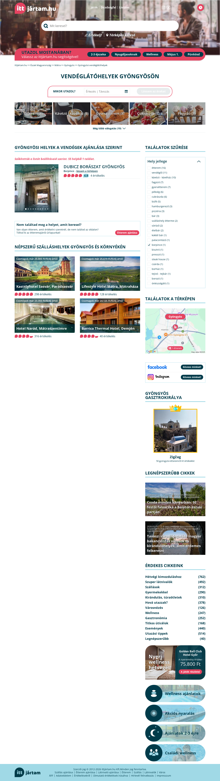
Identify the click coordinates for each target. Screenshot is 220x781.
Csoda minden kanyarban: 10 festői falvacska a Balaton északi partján (174, 507)
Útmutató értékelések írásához (110, 775)
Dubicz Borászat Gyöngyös (94, 166)
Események (154, 628)
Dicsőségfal (108, 7)
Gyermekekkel (156, 592)
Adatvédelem (63, 775)
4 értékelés (98, 175)
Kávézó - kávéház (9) (72, 113)
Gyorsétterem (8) (110, 113)
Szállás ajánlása (64, 772)
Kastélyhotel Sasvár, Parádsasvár (44, 286)
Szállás (138, 772)
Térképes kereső (122, 35)
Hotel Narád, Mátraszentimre (41, 328)
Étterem (126, 772)
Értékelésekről (82, 775)
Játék (94, 7)
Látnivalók (150, 772)
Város (162, 772)
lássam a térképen (87, 171)
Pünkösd (194, 54)
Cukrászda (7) (148, 113)
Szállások (152, 587)
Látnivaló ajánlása (108, 772)
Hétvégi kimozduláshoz (183, 494)
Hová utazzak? (174, 528)
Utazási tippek (174, 497)
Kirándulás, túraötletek (163, 597)
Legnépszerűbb (191, 497)
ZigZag (175, 457)
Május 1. (173, 54)
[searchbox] (110, 26)
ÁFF (51, 775)
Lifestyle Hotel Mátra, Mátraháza (110, 286)
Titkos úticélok (156, 623)
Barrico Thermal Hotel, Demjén (108, 328)
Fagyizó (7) (186, 113)
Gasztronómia (156, 618)
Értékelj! (95, 35)
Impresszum (164, 775)
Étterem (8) (33, 113)
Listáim (124, 7)
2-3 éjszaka (98, 54)
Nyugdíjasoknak (126, 54)
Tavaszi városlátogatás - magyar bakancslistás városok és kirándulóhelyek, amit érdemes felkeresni (174, 543)
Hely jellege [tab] (157, 161)
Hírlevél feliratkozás (142, 775)
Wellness (152, 54)
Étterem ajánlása (85, 772)
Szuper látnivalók (155, 497)
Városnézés (154, 607)
